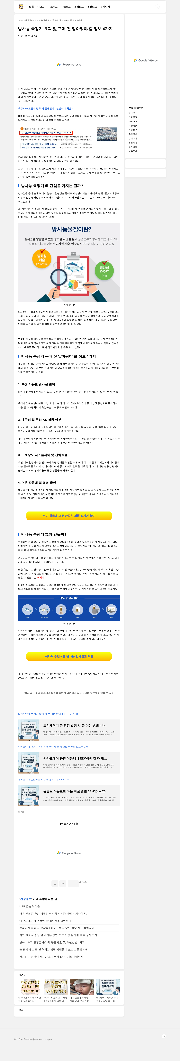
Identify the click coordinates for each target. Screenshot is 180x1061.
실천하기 (133, 142)
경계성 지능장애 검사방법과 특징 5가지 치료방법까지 (51, 971)
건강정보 (79, 6)
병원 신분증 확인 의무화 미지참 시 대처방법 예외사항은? (53, 928)
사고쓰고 (66, 6)
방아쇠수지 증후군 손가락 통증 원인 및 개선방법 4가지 (52, 957)
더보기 (21, 827)
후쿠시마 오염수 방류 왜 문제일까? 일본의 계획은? (45, 108)
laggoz (50, 1054)
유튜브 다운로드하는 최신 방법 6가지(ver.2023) (43, 794)
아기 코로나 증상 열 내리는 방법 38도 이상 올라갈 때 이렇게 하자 (58, 950)
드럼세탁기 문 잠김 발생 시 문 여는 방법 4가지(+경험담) (48, 728)
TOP (163, 1051)
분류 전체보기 (136, 108)
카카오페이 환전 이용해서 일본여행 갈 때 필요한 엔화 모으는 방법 (53, 761)
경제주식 (105, 6)
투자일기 (133, 147)
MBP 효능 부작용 (29, 921)
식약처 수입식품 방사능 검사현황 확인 (69, 667)
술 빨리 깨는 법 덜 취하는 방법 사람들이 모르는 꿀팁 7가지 (54, 964)
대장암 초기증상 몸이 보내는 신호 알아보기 (45, 935)
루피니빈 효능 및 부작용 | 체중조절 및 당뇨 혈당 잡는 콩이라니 (56, 942)
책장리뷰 (133, 125)
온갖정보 (92, 6)
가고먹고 (53, 6)
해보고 (40, 6)
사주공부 (133, 151)
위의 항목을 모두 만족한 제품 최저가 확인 (69, 519)
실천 (31, 6)
